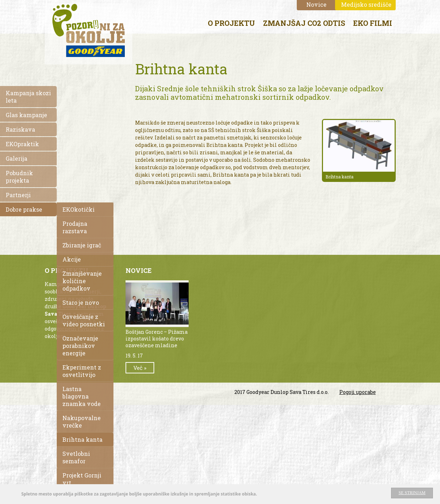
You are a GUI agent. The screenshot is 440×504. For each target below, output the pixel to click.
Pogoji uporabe (357, 392)
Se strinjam (412, 493)
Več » (139, 367)
